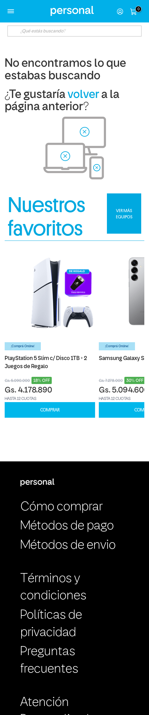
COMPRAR (50, 410)
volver (83, 95)
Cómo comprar (61, 507)
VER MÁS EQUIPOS (124, 213)
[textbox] (74, 31)
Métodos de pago (67, 526)
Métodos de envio (68, 545)
